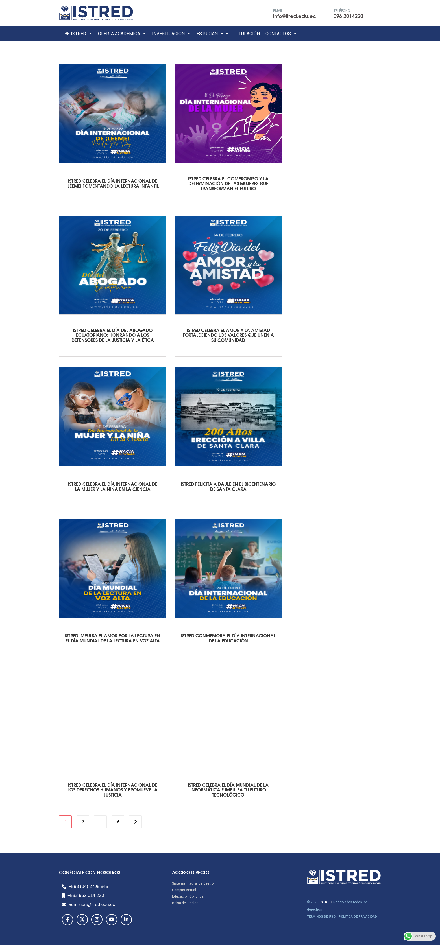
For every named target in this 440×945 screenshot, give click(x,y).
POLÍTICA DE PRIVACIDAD (358, 916)
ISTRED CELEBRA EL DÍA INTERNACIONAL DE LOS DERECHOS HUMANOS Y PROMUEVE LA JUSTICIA (112, 789)
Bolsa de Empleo (185, 903)
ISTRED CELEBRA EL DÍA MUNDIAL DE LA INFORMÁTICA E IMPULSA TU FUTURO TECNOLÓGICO (228, 789)
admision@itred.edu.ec (88, 904)
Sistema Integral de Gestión (193, 883)
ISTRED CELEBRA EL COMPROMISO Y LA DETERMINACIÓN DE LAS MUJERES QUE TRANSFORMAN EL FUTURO (228, 183)
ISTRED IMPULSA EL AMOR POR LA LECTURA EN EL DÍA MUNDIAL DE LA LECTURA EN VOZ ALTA (112, 638)
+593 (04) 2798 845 (85, 886)
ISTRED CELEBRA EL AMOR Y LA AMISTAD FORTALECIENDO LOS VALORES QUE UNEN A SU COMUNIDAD (228, 334)
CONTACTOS (281, 33)
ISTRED (81, 33)
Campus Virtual (184, 890)
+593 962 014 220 (83, 895)
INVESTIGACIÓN (171, 33)
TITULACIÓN (247, 33)
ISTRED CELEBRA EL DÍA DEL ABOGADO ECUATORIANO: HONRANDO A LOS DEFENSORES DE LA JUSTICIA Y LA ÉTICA (112, 334)
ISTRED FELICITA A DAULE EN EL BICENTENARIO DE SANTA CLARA (228, 486)
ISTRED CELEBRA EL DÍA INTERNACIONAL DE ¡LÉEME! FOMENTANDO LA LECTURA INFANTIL (112, 183)
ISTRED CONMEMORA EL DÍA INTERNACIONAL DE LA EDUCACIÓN (228, 638)
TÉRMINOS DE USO (321, 916)
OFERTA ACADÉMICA (122, 33)
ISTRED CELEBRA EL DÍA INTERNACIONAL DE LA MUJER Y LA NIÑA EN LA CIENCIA (112, 486)
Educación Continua (188, 896)
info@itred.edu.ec (294, 16)
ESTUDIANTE (213, 33)
